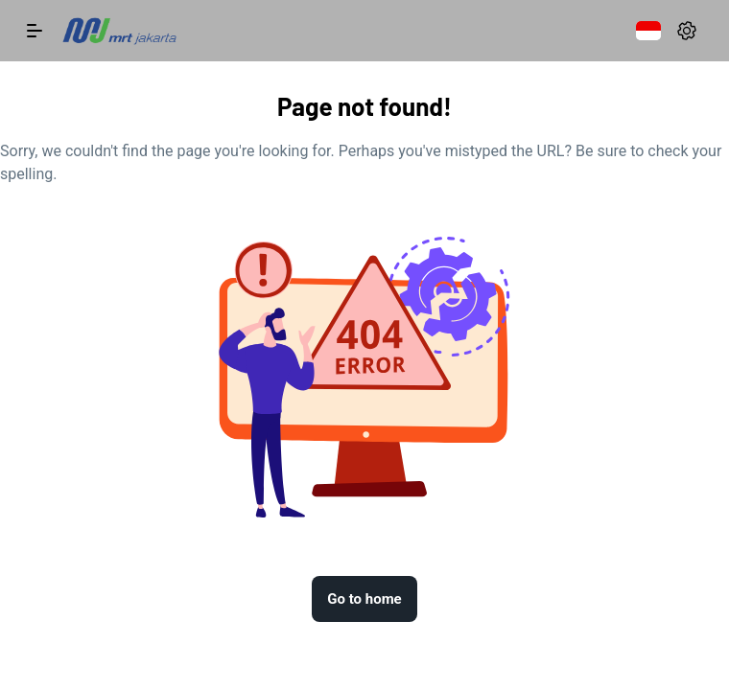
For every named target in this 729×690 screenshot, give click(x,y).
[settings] (687, 31)
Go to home (364, 599)
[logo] (118, 30)
